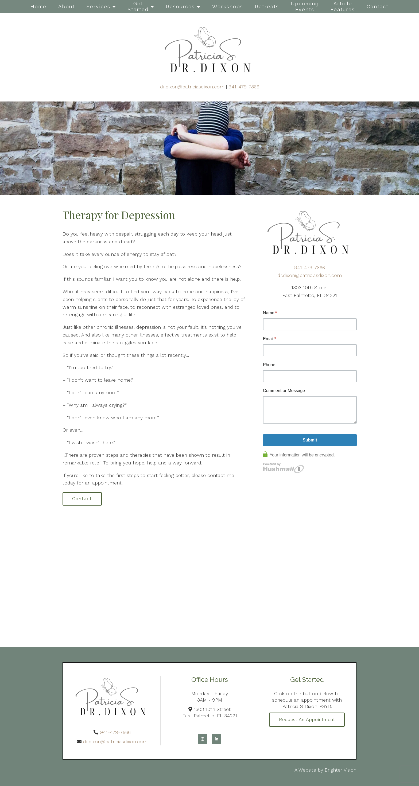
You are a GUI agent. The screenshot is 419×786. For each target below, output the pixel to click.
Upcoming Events (305, 6)
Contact (378, 6)
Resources (180, 6)
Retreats (267, 6)
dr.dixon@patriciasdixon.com (192, 86)
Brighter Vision (340, 770)
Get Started (138, 6)
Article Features (343, 6)
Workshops (227, 6)
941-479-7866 (243, 86)
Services (98, 6)
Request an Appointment (307, 719)
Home (38, 6)
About (66, 6)
